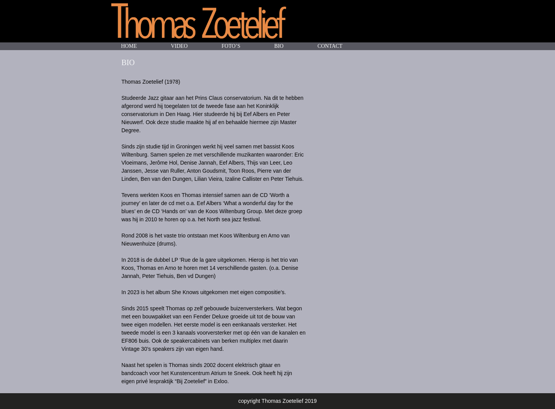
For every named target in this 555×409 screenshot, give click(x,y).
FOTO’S (231, 46)
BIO (279, 46)
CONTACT (330, 46)
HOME (129, 46)
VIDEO (179, 46)
